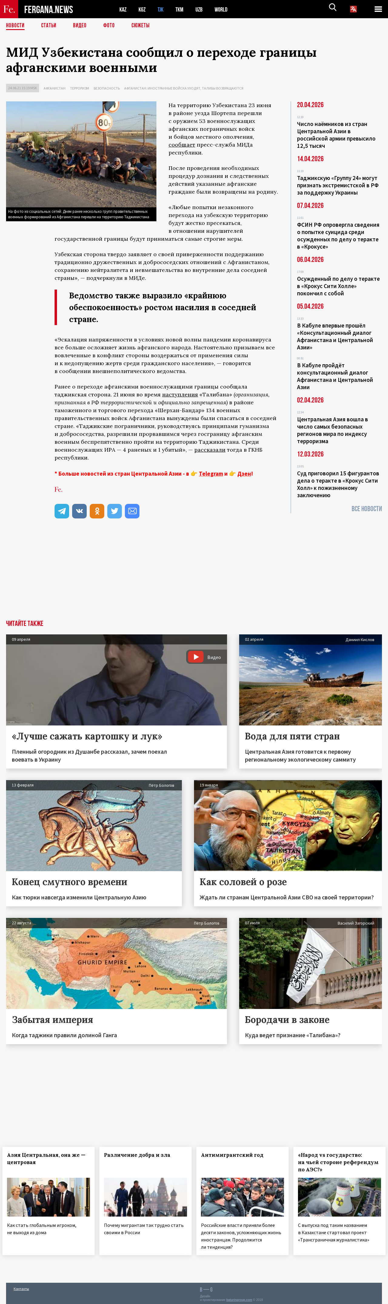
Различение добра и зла (141, 1155)
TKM (182, 9)
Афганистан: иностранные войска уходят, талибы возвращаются (183, 88)
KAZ (123, 9)
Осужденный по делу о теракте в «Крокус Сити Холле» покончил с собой (338, 286)
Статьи (50, 26)
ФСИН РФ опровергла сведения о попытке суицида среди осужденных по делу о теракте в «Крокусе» (338, 235)
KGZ (143, 9)
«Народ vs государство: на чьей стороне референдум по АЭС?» (334, 1162)
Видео (82, 26)
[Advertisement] (194, 574)
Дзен (244, 473)
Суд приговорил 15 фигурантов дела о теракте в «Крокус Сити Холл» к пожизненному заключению (338, 484)
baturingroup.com (239, 1297)
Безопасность (107, 88)
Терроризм (79, 88)
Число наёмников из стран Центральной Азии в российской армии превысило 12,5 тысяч (336, 134)
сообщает (182, 144)
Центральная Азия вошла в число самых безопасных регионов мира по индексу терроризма (332, 430)
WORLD (226, 9)
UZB (203, 9)
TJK (162, 9)
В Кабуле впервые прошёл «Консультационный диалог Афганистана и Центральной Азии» (335, 336)
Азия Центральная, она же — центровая (42, 1159)
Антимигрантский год (236, 1155)
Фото (112, 26)
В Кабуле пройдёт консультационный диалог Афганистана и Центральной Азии (335, 376)
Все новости (367, 508)
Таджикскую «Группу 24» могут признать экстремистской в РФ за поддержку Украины (338, 185)
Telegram (211, 473)
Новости (15, 26)
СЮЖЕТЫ (144, 26)
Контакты (21, 1286)
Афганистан (54, 88)
